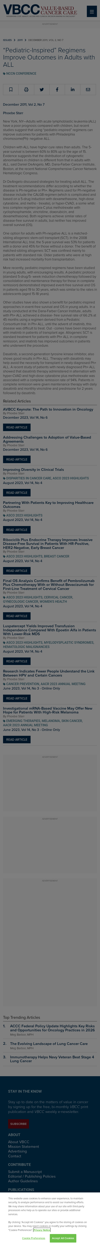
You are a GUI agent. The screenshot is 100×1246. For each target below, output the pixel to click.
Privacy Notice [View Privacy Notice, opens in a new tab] (42, 1230)
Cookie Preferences (33, 1238)
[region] (50, 1219)
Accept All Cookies (63, 1238)
